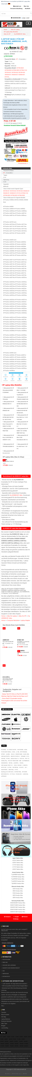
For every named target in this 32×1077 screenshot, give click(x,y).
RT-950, (8, 758)
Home (5, 29)
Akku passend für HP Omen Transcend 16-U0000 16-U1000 (8, 424)
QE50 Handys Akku (18, 895)
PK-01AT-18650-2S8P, (13, 760)
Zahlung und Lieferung (9, 965)
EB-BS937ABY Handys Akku (17, 907)
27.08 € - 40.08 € (19, 1036)
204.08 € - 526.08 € (24, 1046)
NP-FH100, (3, 767)
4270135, (22, 758)
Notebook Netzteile (6, 1021)
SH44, (13, 752)
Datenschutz (6, 976)
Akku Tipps (4, 1023)
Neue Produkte (5, 1014)
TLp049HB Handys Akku (17, 879)
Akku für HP (7, 34)
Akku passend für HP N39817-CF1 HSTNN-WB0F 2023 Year (22, 431)
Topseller (3, 1012)
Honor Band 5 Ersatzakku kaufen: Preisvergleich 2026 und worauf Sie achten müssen (14, 701)
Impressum (5, 973)
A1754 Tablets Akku (17, 865)
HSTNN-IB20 (8, 70)
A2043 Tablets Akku (17, 862)
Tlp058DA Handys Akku (18, 883)
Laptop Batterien (5, 1019)
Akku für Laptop (15, 29)
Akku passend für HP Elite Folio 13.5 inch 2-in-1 (22, 424)
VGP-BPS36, (15, 767)
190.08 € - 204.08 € (14, 1046)
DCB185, (3, 758)
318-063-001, (19, 774)
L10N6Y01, (25, 765)
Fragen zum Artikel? (11, 138)
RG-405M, (3, 749)
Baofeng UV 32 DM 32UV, (7, 771)
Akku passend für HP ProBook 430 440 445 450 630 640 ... (22, 410)
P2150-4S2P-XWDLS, (6, 752)
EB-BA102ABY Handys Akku (17, 909)
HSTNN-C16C (23, 70)
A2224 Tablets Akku (17, 860)
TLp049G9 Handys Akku (17, 881)
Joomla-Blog (4, 1028)
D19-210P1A (6, 677)
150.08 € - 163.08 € (14, 1043)
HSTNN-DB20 (20, 68)
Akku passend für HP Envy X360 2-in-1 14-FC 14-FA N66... (22, 417)
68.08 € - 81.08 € (12, 1039)
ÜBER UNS (5, 962)
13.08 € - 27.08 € (10, 1036)
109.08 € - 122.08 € (13, 1041)
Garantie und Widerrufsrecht (11, 968)
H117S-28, (12, 774)
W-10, (27, 756)
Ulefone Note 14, (15, 758)
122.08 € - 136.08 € (23, 1041)
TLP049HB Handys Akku (17, 876)
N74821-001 (20, 640)
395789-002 (15, 72)
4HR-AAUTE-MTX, (5, 756)
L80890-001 (6, 640)
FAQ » (2, 1006)
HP (17, 59)
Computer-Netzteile (13, 620)
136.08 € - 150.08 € (4, 1043)
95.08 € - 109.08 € (4, 1041)
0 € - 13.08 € (3, 1036)
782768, (11, 763)
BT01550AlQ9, (23, 752)
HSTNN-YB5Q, (17, 771)
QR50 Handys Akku (18, 897)
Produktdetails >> (23, 163)
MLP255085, (20, 749)
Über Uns (26, 6)
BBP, (20, 760)
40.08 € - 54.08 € (27, 1036)
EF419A (7, 77)
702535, (21, 763)
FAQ (25, 1073)
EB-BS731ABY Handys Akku (17, 911)
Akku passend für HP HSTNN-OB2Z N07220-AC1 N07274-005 (8, 417)
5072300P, (24, 771)
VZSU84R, (23, 756)
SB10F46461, (4, 769)
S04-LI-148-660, (18, 765)
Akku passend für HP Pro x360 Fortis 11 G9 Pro (22, 446)
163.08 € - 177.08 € (24, 1043)
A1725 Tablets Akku (17, 867)
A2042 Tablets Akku (17, 869)
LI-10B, (17, 752)
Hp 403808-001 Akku (20, 34)
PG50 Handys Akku (18, 893)
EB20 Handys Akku (18, 891)
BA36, (25, 749)
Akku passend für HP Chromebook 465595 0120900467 (8, 390)
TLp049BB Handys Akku (17, 874)
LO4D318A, (25, 774)
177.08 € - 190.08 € (4, 1046)
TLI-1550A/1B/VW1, (12, 749)
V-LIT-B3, (9, 767)
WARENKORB (16, 18)
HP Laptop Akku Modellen (11, 32)
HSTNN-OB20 (15, 70)
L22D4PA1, (16, 763)
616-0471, (21, 767)
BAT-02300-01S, (5, 774)
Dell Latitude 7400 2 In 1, (7, 765)
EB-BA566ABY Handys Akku (17, 903)
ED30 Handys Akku (18, 888)
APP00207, (4, 776)
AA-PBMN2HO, (25, 760)
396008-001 (8, 74)
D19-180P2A (21, 650)
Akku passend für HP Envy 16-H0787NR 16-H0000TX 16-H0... (8, 437)
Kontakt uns (17, 6)
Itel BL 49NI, (26, 754)
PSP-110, (27, 758)
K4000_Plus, (4, 760)
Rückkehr (27, 8)
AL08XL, (8, 754)
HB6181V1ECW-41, (15, 756)
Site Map (3, 1017)
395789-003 (21, 72)
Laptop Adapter (25, 620)
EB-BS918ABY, (19, 754)
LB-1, (26, 767)
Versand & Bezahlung (16, 8)
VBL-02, (13, 754)
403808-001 (21, 74)
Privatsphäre (6, 959)
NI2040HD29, (4, 763)
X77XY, (16, 769)
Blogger (3, 1025)
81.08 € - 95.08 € (21, 1039)
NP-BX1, (3, 754)
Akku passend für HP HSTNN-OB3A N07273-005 (22, 404)
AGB (3, 970)
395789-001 (8, 72)
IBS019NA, (11, 769)
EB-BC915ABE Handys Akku (17, 905)
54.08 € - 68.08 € (4, 1039)
